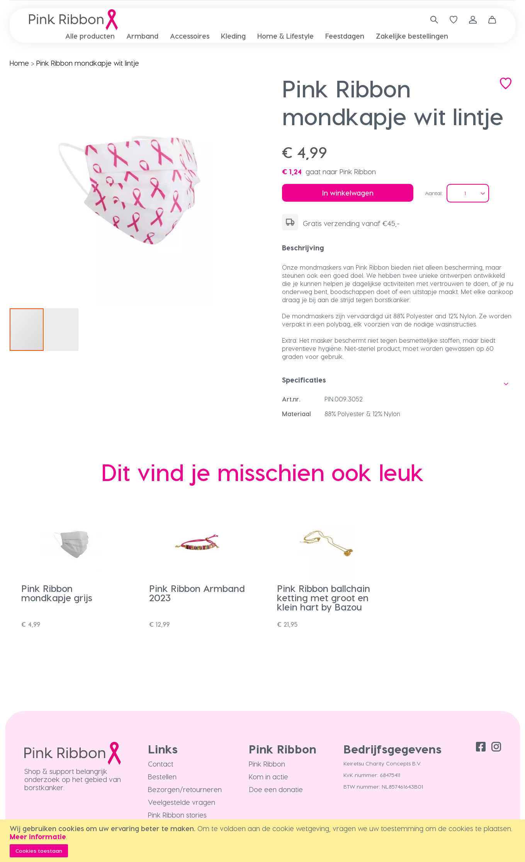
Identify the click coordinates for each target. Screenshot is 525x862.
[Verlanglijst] (453, 20)
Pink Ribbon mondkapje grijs (56, 593)
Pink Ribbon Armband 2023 (197, 593)
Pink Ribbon (267, 764)
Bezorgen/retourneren (185, 789)
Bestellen (162, 776)
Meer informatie (38, 836)
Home (19, 63)
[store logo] (73, 19)
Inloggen (473, 20)
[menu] (262, 36)
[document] (263, 840)
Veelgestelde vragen (181, 802)
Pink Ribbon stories (177, 815)
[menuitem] (90, 36)
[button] (227, 191)
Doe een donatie (276, 789)
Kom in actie (268, 776)
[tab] (398, 247)
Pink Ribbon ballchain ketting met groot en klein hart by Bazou (323, 597)
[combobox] (431, 19)
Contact (160, 764)
